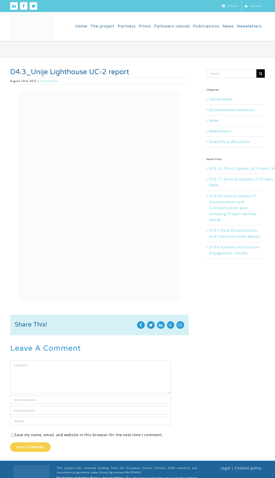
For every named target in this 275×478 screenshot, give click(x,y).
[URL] (90, 421)
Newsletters (220, 131)
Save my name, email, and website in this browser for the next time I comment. (89, 434)
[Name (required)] (90, 400)
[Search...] (231, 73)
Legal (225, 468)
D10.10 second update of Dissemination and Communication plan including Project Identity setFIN (232, 208)
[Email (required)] (90, 410)
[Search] (260, 73)
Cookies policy (248, 468)
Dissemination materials (232, 109)
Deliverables (50, 81)
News (214, 120)
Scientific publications (229, 141)
